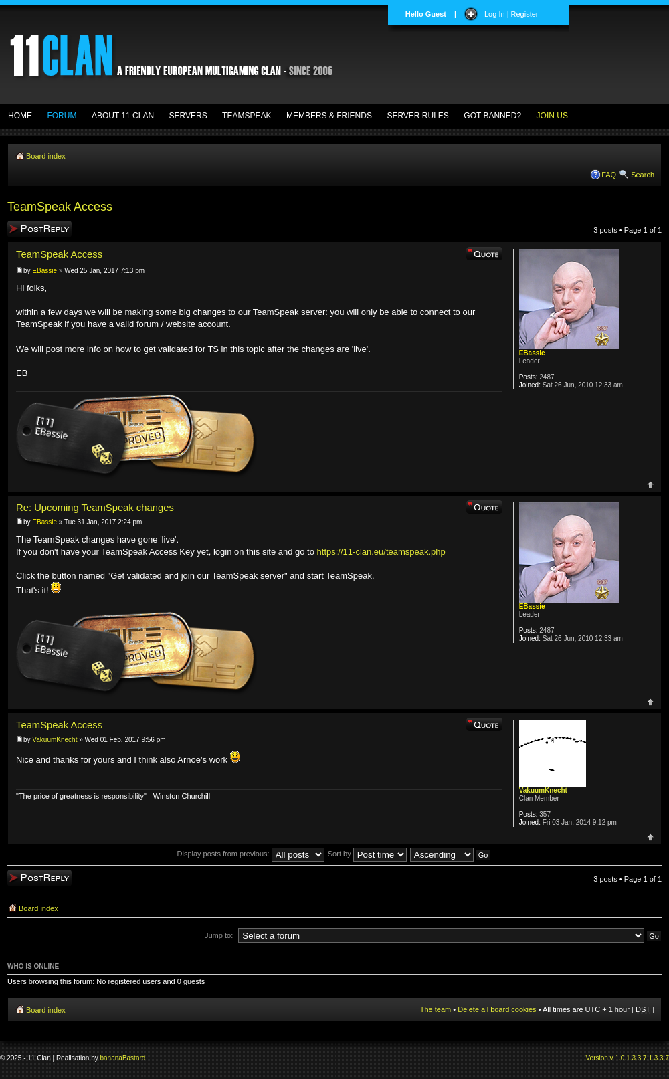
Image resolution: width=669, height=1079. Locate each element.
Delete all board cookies (497, 1009)
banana (111, 1058)
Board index (46, 156)
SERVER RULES (417, 115)
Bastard (133, 1058)
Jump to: (219, 935)
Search (642, 175)
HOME (20, 115)
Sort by (367, 854)
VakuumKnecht (54, 739)
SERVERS (188, 115)
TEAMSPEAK (246, 115)
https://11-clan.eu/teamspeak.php (381, 552)
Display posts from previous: (250, 854)
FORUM (61, 115)
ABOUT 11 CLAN (123, 115)
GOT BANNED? (492, 115)
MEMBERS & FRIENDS (329, 115)
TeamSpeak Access (59, 206)
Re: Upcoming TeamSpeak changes (95, 507)
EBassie (44, 270)
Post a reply (39, 229)
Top (650, 484)
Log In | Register (511, 14)
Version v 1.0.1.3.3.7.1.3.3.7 (627, 1058)
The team (435, 1009)
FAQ (608, 175)
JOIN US (552, 115)
